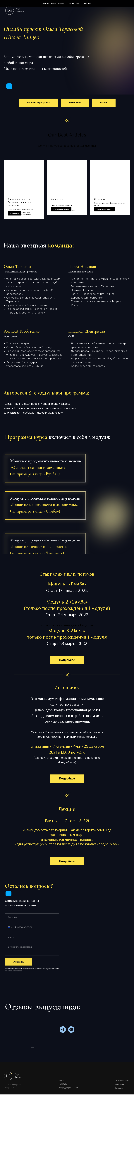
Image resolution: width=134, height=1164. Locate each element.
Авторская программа (53, 3)
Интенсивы (74, 3)
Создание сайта (122, 1154)
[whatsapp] (71, 1038)
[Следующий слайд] (103, 1086)
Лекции (87, 3)
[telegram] (63, 1038)
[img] (9, 86)
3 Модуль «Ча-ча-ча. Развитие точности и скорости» (19, 202)
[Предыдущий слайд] (30, 1086)
